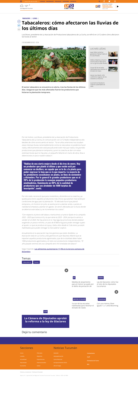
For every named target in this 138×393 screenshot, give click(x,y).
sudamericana (101, 299)
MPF (74, 277)
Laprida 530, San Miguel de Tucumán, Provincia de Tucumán (40, 375)
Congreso (100, 277)
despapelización (58, 356)
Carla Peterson (58, 359)
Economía (66, 1)
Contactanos (91, 353)
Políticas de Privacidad (37, 372)
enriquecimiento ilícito (60, 362)
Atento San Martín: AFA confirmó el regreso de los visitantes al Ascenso (98, 77)
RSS (88, 364)
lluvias (36, 262)
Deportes (73, 1)
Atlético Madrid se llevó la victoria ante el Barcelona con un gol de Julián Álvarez (98, 61)
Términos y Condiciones (25, 372)
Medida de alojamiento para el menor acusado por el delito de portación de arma (83, 285)
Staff (88, 357)
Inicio (21, 353)
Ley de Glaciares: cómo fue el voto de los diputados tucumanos (107, 284)
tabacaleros (27, 262)
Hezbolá (56, 353)
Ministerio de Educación (79, 299)
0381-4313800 (64, 375)
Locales (42, 1)
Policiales (58, 1)
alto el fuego (57, 366)
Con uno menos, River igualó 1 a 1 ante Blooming (107, 304)
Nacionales (50, 1)
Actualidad (23, 359)
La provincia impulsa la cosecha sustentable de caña (97, 84)
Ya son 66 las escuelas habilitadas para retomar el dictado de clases (98, 69)
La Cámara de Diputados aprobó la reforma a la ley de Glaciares (45, 319)
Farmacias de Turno (93, 360)
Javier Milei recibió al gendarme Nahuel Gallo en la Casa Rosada (98, 54)
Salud (38, 366)
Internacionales (41, 362)
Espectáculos (41, 359)
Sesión (45, 311)
